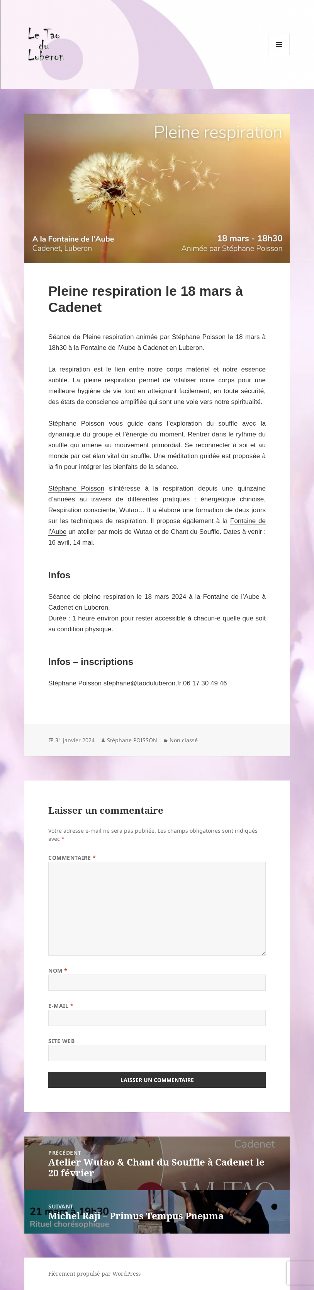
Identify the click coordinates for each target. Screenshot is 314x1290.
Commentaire (72, 857)
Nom (58, 970)
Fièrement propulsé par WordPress (94, 1273)
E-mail (60, 1005)
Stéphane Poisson (76, 488)
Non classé (184, 740)
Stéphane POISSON (132, 740)
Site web (61, 1041)
